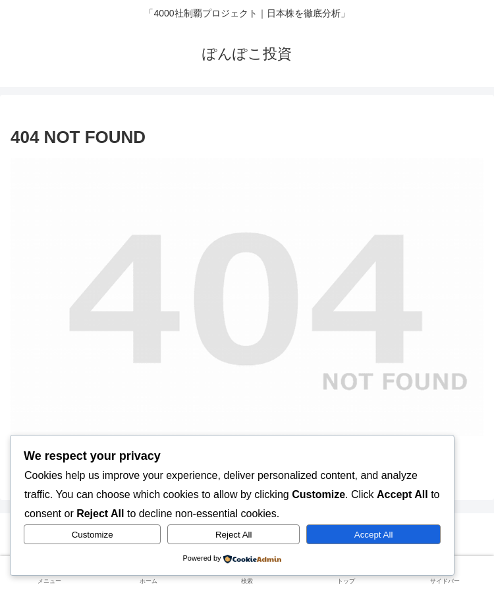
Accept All (373, 535)
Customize (92, 535)
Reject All (233, 535)
